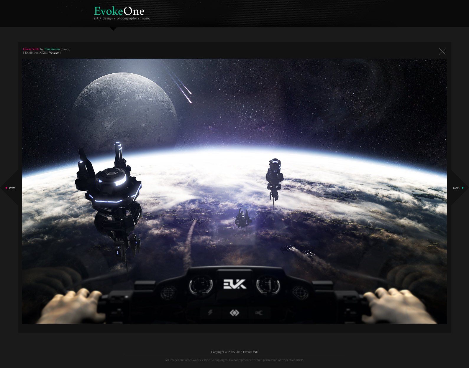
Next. (456, 187)
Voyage (54, 52)
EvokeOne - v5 (123, 11)
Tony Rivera (52, 49)
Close (442, 51)
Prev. (12, 187)
